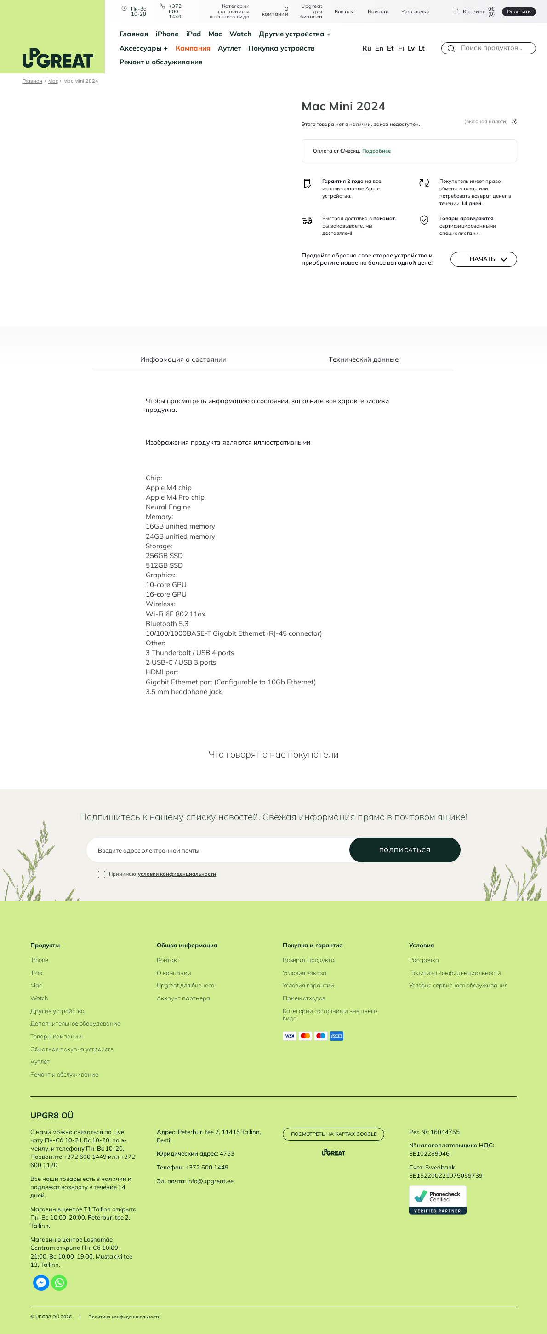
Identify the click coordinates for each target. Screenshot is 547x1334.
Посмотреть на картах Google (333, 1134)
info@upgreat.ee (210, 1181)
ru (366, 48)
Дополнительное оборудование (75, 1023)
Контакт (345, 11)
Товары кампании (56, 1036)
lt (421, 48)
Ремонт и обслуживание (161, 61)
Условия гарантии (308, 985)
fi (401, 48)
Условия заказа (304, 972)
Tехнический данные (364, 360)
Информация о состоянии (183, 360)
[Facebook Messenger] (41, 1283)
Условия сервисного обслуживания (458, 985)
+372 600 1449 (175, 11)
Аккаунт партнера (183, 998)
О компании (275, 11)
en (379, 48)
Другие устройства (292, 33)
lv (411, 48)
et (390, 48)
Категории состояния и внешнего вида (230, 11)
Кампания (193, 48)
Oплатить (518, 11)
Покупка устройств (281, 48)
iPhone (167, 33)
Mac (215, 33)
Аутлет (229, 48)
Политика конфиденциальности (455, 972)
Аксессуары (141, 48)
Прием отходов (304, 998)
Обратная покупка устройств (72, 1049)
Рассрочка (415, 11)
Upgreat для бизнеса (311, 11)
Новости (378, 11)
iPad (193, 33)
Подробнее (376, 151)
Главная (134, 33)
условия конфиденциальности (177, 874)
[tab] (183, 363)
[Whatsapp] (59, 1283)
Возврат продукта (309, 959)
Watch (240, 33)
